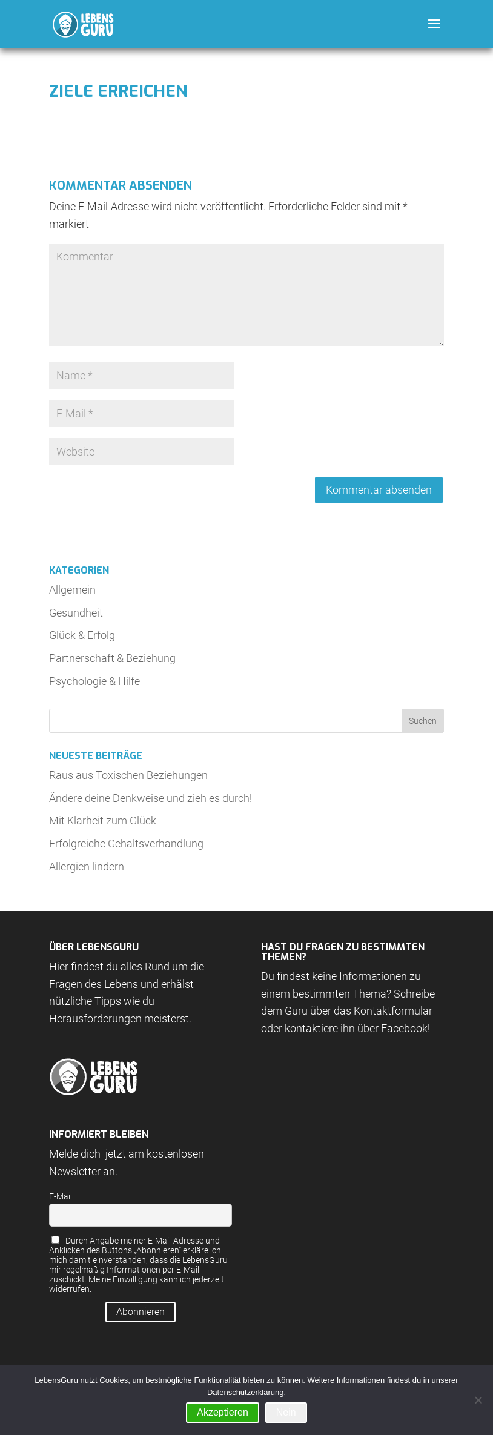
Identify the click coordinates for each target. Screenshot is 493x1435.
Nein (286, 1412)
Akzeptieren (222, 1412)
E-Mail (60, 1196)
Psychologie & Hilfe (94, 681)
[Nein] (478, 1400)
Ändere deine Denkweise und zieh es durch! (150, 798)
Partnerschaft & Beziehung (112, 658)
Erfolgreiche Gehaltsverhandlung (126, 843)
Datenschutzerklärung (245, 1392)
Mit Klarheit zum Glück (102, 820)
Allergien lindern (86, 866)
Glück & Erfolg (82, 635)
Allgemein (72, 589)
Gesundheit (76, 612)
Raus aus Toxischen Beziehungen (128, 775)
